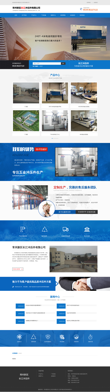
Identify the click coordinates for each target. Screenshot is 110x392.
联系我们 (89, 2)
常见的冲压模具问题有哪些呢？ (34, 305)
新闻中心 (53, 15)
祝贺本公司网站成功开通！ (73, 320)
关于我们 (24, 15)
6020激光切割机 (84, 134)
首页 (16, 15)
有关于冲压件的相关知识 (73, 305)
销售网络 (63, 15)
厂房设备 (43, 15)
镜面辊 (14, 359)
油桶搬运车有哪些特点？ (32, 320)
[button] (54, 58)
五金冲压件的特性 (71, 313)
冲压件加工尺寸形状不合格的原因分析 (35, 313)
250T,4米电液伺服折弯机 (55, 106)
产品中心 (34, 15)
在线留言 (96, 2)
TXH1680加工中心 (55, 134)
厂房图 (26, 106)
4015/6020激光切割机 (84, 106)
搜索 (63, 63)
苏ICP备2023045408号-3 (65, 389)
